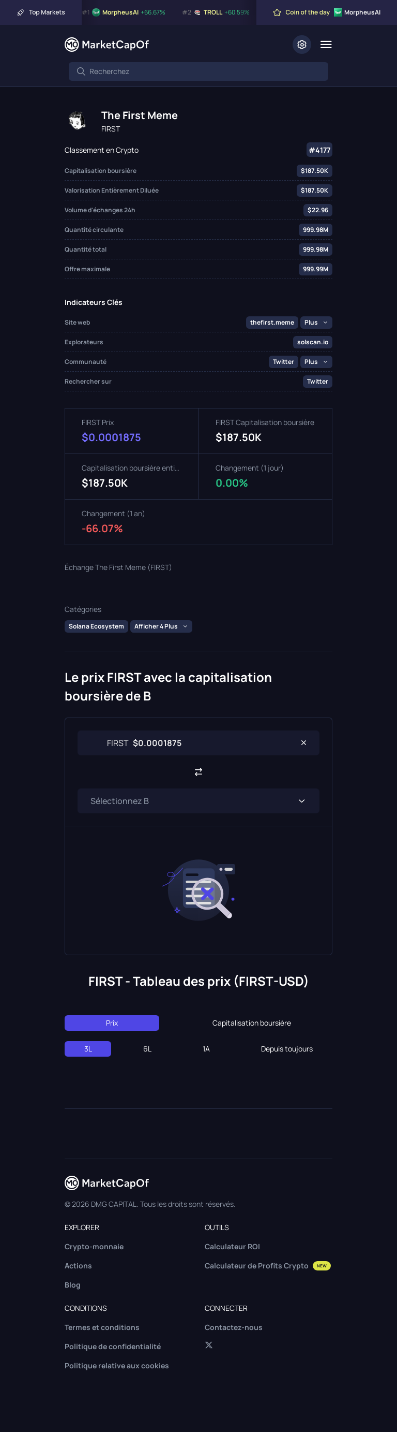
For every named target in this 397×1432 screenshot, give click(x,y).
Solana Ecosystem (96, 626)
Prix (112, 1023)
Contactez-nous (234, 1327)
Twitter (283, 361)
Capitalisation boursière (251, 1023)
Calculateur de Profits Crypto (268, 1265)
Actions (78, 1265)
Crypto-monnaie (94, 1246)
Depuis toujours (287, 1049)
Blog (73, 1285)
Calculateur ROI (232, 1246)
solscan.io (312, 342)
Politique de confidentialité (113, 1346)
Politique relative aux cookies (117, 1365)
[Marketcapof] (107, 44)
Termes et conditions (102, 1327)
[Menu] (325, 44)
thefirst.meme (272, 322)
